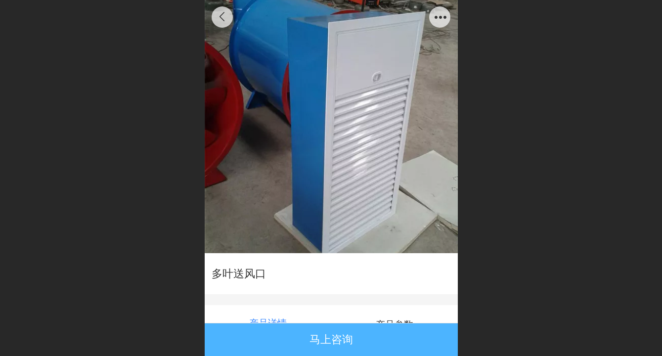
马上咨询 (331, 339)
